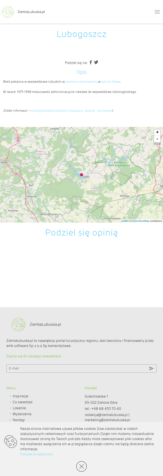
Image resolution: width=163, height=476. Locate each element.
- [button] (157, 139)
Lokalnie (19, 408)
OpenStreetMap (141, 221)
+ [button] (157, 132)
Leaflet (124, 221)
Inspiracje (20, 396)
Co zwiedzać (23, 402)
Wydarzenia (22, 414)
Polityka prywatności (36, 454)
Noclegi (19, 420)
